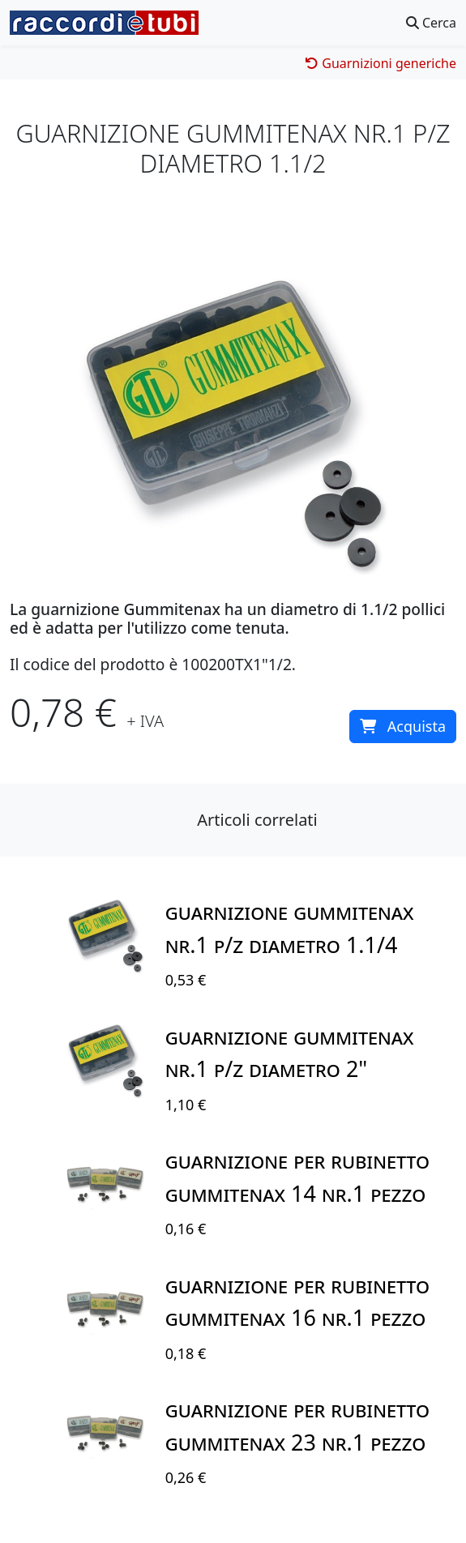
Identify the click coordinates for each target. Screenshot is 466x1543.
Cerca (431, 23)
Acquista (403, 726)
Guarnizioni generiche (381, 63)
